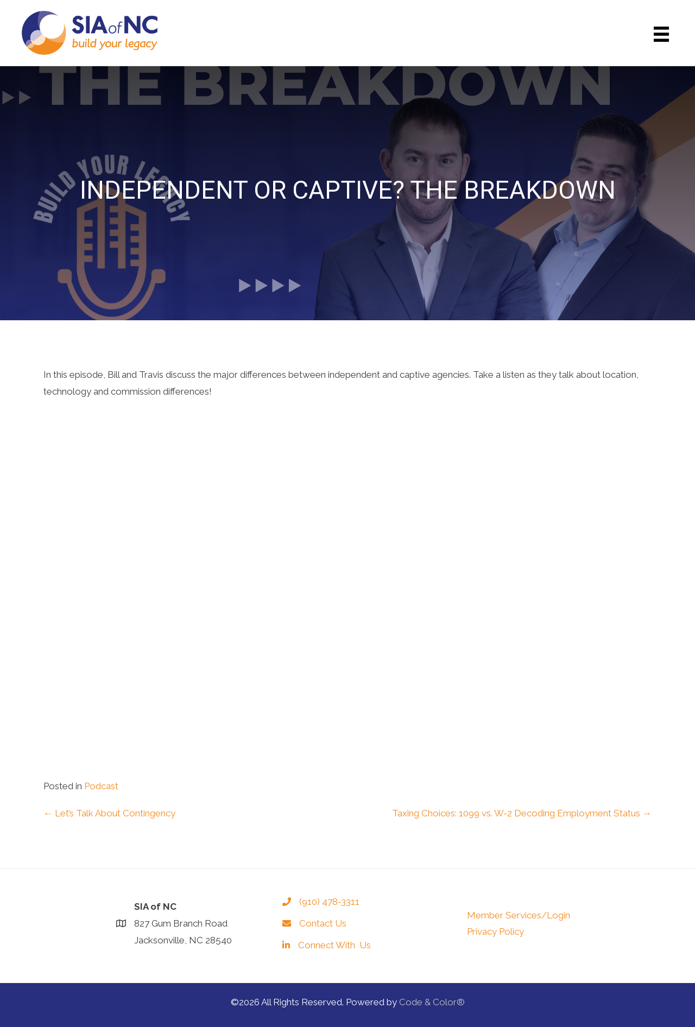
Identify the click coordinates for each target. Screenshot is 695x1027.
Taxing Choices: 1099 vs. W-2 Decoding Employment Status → (522, 813)
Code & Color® (432, 1002)
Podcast (101, 786)
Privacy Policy (495, 931)
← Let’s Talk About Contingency (109, 813)
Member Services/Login (518, 915)
